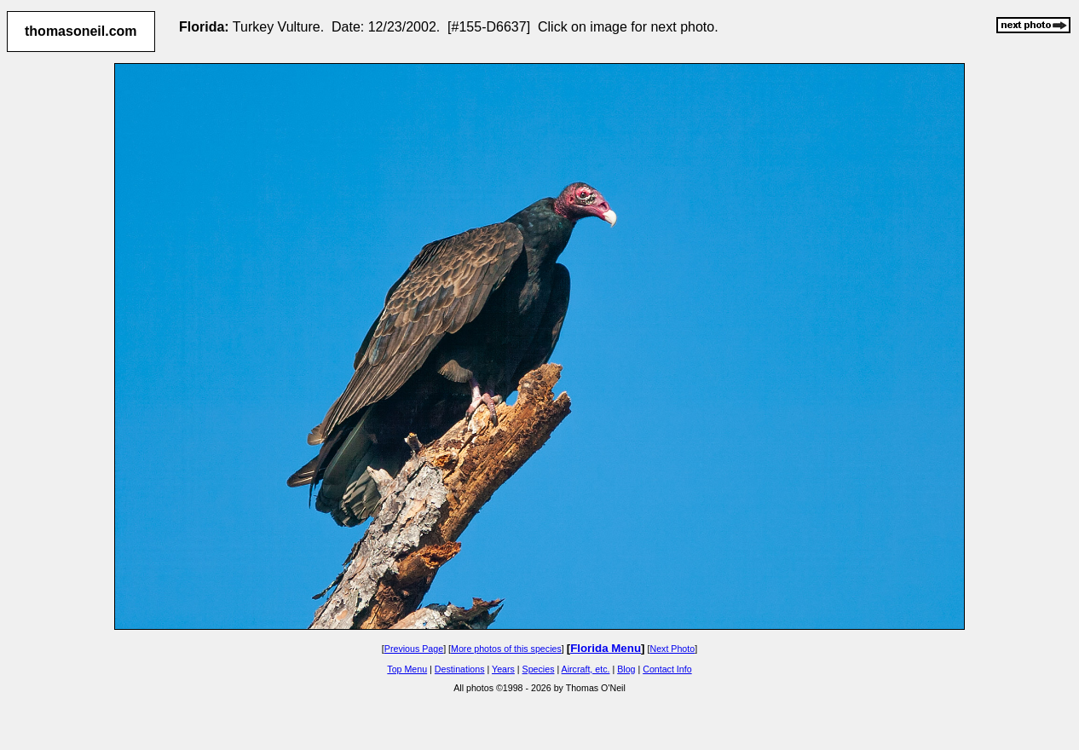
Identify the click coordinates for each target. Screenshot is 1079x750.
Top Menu (407, 669)
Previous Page (413, 648)
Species (538, 669)
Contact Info (667, 669)
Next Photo (672, 648)
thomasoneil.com (81, 31)
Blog (626, 669)
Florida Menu (605, 648)
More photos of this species (506, 648)
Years (503, 669)
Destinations (460, 669)
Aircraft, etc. (586, 669)
